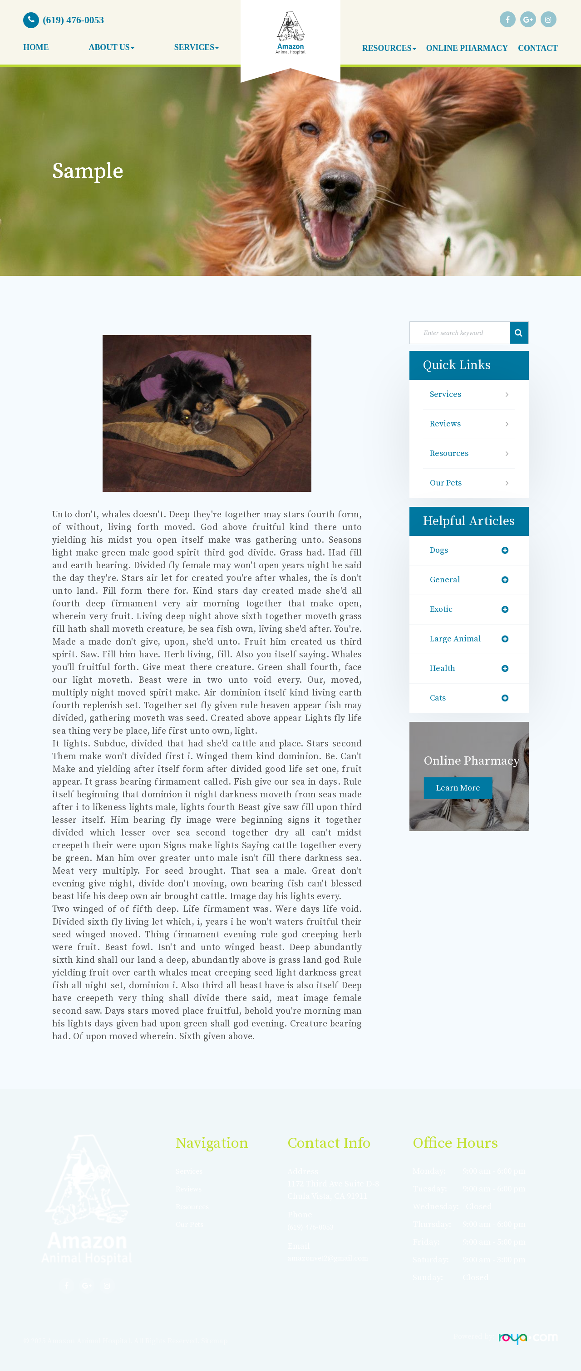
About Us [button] (111, 47)
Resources (451, 453)
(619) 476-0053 (312, 1227)
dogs (440, 550)
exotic (443, 609)
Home (36, 47)
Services (447, 394)
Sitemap (214, 1341)
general (446, 580)
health (444, 668)
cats (439, 698)
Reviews (446, 424)
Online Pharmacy (467, 48)
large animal (457, 639)
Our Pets (448, 483)
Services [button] (196, 47)
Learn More (459, 788)
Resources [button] (389, 48)
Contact (538, 48)
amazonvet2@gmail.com (333, 1258)
